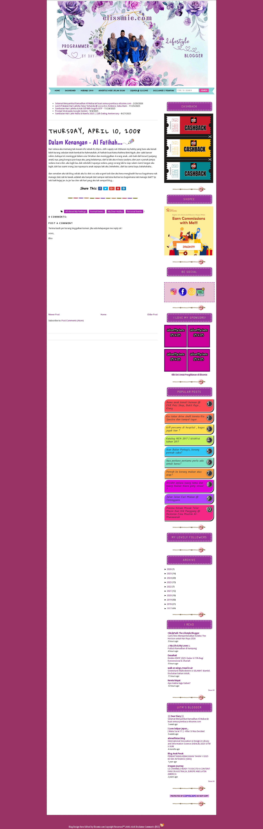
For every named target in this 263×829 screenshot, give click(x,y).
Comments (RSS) (152, 827)
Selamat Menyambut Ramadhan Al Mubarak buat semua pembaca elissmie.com (93, 103)
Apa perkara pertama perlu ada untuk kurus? (185, 462)
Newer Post (54, 314)
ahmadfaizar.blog (176, 738)
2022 (169, 586)
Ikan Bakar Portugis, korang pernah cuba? (182, 451)
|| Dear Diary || (176, 716)
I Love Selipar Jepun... (178, 728)
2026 (169, 569)
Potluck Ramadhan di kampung (182, 648)
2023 (169, 582)
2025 (169, 573)
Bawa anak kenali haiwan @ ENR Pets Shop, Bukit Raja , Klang (183, 405)
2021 (169, 591)
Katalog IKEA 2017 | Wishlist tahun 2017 (183, 440)
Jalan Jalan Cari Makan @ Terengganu (182, 499)
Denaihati (172, 655)
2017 (169, 608)
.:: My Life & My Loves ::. (179, 645)
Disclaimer (140, 827)
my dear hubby (115, 211)
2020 (169, 595)
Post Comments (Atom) (73, 320)
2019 (169, 599)
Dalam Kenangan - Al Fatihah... (91, 142)
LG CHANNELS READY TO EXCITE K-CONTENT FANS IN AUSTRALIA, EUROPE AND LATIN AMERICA (189, 771)
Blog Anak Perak (175, 753)
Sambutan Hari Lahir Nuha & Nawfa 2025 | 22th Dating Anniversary (87, 113)
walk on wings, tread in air (180, 668)
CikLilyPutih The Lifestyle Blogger (183, 633)
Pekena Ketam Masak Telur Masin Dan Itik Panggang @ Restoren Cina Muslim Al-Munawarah (183, 513)
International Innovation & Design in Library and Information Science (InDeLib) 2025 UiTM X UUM (189, 744)
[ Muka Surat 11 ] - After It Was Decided (186, 731)
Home (103, 314)
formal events (96, 211)
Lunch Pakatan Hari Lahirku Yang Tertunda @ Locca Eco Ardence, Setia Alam (91, 106)
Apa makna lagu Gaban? (179, 683)
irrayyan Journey (175, 766)
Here (82, 827)
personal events (134, 211)
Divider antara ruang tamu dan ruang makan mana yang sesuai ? (185, 486)
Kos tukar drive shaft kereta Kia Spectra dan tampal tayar (185, 418)
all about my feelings (75, 211)
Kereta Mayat (174, 680)
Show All (211, 690)
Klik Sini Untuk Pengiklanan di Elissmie (189, 374)
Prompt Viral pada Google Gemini (71, 111)
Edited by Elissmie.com (95, 827)
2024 (169, 578)
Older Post (152, 314)
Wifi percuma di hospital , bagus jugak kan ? (185, 429)
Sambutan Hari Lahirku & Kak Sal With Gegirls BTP (78, 108)
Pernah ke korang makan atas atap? (184, 473)
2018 (169, 604)
